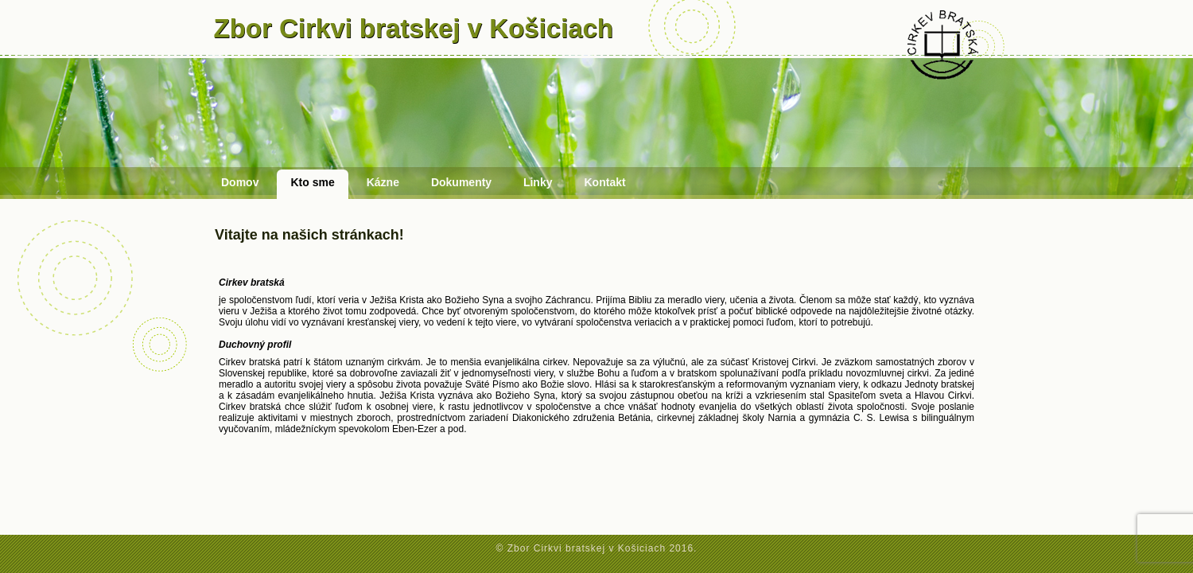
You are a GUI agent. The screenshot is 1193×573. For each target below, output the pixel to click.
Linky (538, 182)
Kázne (383, 182)
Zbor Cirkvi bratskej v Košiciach (414, 28)
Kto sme (312, 182)
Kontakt (605, 182)
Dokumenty (461, 182)
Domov (239, 182)
